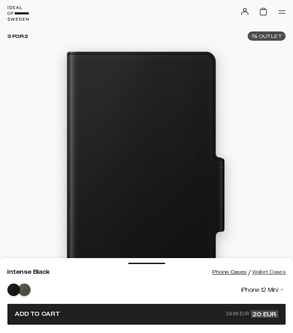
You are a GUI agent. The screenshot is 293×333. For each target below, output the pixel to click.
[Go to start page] (18, 13)
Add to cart (146, 314)
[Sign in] (245, 11)
